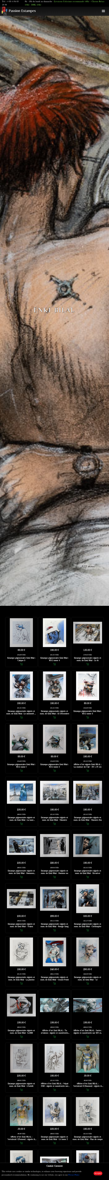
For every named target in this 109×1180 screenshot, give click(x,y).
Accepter (98, 1173)
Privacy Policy (73, 1175)
